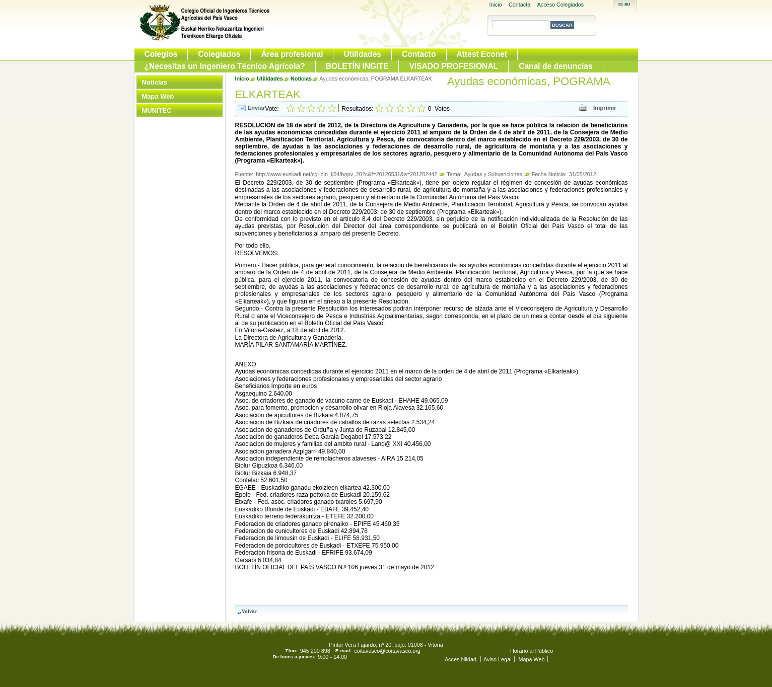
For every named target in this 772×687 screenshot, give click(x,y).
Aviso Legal (497, 659)
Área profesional (292, 54)
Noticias (154, 82)
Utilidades (362, 54)
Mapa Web (158, 96)
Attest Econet (482, 54)
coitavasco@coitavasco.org (387, 651)
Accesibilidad (461, 659)
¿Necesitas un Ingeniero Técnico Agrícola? (225, 66)
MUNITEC (157, 110)
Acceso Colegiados (560, 5)
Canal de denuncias (555, 66)
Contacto (419, 54)
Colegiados (219, 54)
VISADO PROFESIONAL (453, 66)
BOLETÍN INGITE (357, 66)
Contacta (519, 5)
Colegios (161, 54)
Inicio (495, 5)
